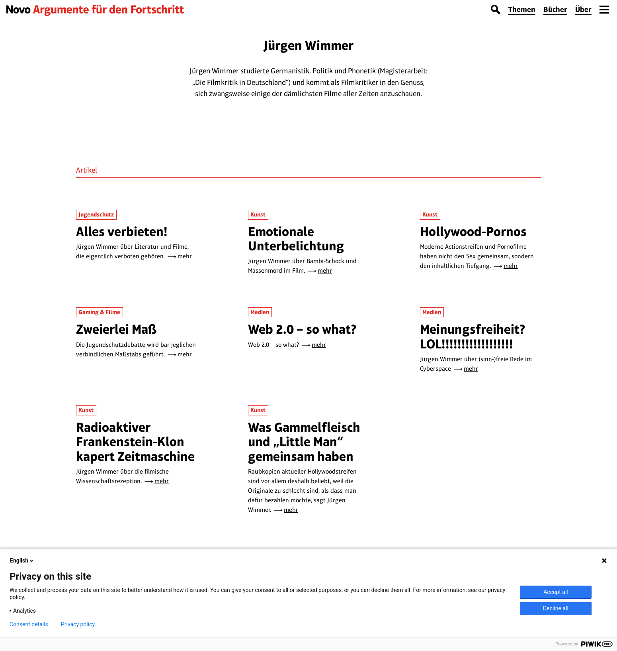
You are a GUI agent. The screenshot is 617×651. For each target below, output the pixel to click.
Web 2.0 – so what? (302, 329)
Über (583, 9)
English (22, 560)
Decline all (555, 608)
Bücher (555, 9)
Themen (521, 9)
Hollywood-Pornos (473, 231)
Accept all (555, 592)
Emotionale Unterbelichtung (296, 239)
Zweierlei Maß (116, 329)
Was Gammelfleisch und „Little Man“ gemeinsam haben (304, 441)
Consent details (29, 624)
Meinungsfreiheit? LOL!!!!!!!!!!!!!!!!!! (472, 336)
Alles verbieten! (122, 231)
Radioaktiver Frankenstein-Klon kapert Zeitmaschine (135, 441)
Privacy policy (78, 624)
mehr (185, 256)
